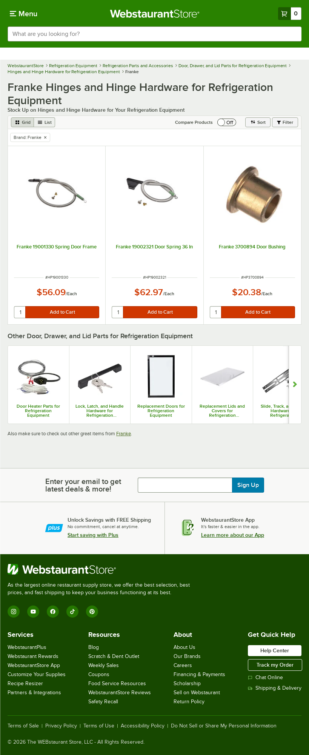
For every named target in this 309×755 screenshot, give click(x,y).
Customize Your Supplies (37, 674)
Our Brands (187, 656)
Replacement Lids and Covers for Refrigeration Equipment (222, 411)
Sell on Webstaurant (197, 692)
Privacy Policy (61, 726)
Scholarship (187, 683)
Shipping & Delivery (274, 688)
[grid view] (22, 122)
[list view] (44, 122)
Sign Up (248, 485)
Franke (123, 433)
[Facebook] (53, 612)
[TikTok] (72, 612)
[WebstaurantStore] (102, 569)
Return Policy (189, 701)
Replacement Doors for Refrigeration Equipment (161, 411)
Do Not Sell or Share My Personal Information (224, 726)
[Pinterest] (92, 612)
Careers (183, 665)
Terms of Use (98, 726)
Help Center (274, 650)
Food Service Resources (117, 683)
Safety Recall (103, 701)
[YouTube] (33, 612)
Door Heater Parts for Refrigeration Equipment (38, 411)
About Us (184, 647)
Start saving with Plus (93, 535)
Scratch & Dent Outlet (113, 656)
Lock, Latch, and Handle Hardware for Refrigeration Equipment (99, 411)
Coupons (98, 674)
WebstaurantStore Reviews (119, 692)
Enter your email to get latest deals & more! (83, 485)
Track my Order (275, 665)
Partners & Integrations (34, 692)
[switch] (226, 122)
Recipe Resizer (25, 683)
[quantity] (20, 312)
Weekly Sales (103, 665)
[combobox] (154, 34)
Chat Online (265, 677)
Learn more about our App (232, 535)
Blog (93, 647)
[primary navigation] (24, 13)
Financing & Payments (199, 674)
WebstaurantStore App (34, 665)
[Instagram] (14, 612)
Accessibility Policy (142, 726)
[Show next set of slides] (295, 385)
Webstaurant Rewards (33, 656)
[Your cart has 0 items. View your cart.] (289, 13)
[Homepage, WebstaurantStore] (154, 13)
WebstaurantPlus (27, 647)
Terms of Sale (23, 726)
